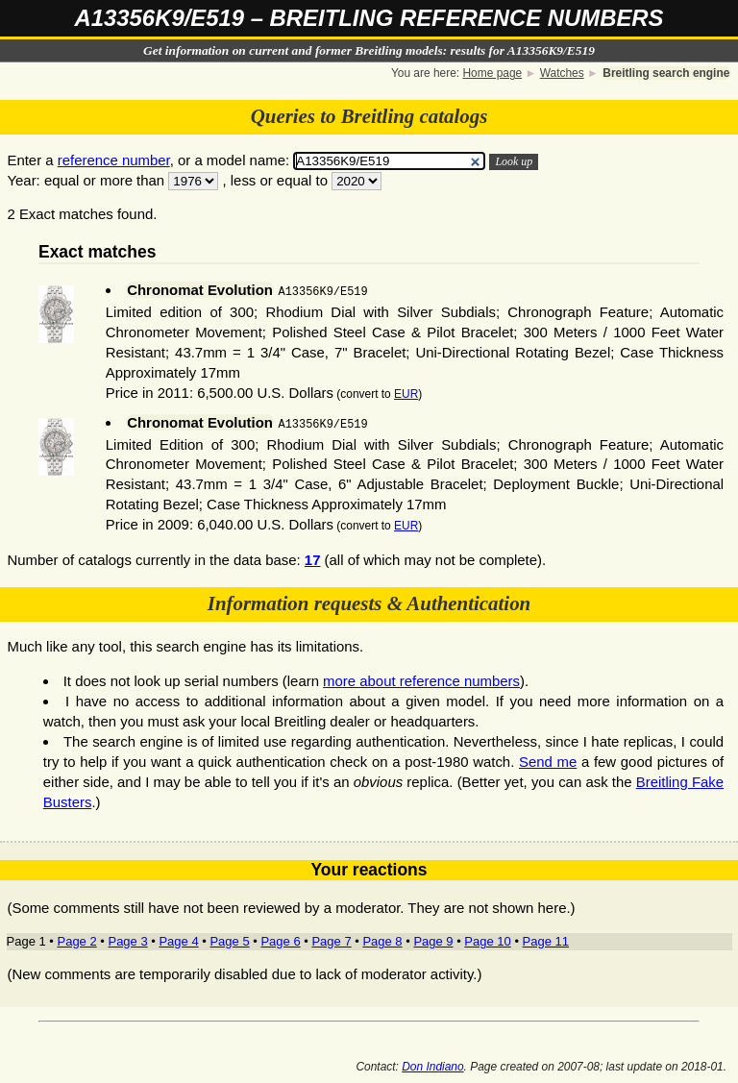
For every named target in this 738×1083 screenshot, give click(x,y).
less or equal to (279, 180)
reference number (114, 160)
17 (313, 558)
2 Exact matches (59, 214)
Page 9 (433, 939)
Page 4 (178, 939)
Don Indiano (432, 1064)
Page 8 (382, 939)
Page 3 (127, 939)
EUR (406, 393)
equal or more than (104, 180)
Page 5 (229, 939)
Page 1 (26, 939)
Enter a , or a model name (146, 160)
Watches (562, 73)
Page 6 (280, 939)
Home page (492, 73)
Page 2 (76, 939)
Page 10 (487, 939)
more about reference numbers (421, 679)
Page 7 (331, 939)
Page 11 (546, 939)
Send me (548, 759)
